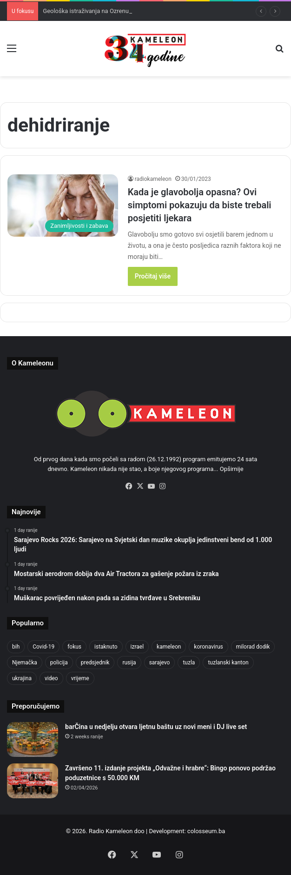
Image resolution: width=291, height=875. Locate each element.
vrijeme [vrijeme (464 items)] (80, 678)
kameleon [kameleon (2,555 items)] (169, 646)
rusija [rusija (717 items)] (129, 662)
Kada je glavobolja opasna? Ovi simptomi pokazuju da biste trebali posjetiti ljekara (199, 205)
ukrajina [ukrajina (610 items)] (22, 678)
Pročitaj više (153, 276)
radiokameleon (153, 179)
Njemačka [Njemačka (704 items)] (24, 662)
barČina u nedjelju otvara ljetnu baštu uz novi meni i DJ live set (156, 726)
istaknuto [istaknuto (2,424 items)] (106, 646)
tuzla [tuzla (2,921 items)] (189, 662)
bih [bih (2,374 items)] (16, 646)
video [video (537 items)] (51, 678)
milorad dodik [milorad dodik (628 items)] (253, 646)
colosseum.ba (206, 831)
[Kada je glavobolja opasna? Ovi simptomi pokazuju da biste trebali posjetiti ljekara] (62, 205)
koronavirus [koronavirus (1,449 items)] (208, 646)
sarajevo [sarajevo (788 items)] (159, 662)
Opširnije (232, 468)
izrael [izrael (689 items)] (137, 646)
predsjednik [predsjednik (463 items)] (95, 662)
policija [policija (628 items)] (59, 662)
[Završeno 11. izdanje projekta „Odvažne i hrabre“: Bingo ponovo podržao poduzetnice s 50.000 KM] (32, 780)
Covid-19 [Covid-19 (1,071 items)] (43, 646)
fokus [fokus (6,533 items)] (74, 646)
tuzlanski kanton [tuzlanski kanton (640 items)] (228, 662)
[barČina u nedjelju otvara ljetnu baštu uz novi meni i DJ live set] (32, 739)
